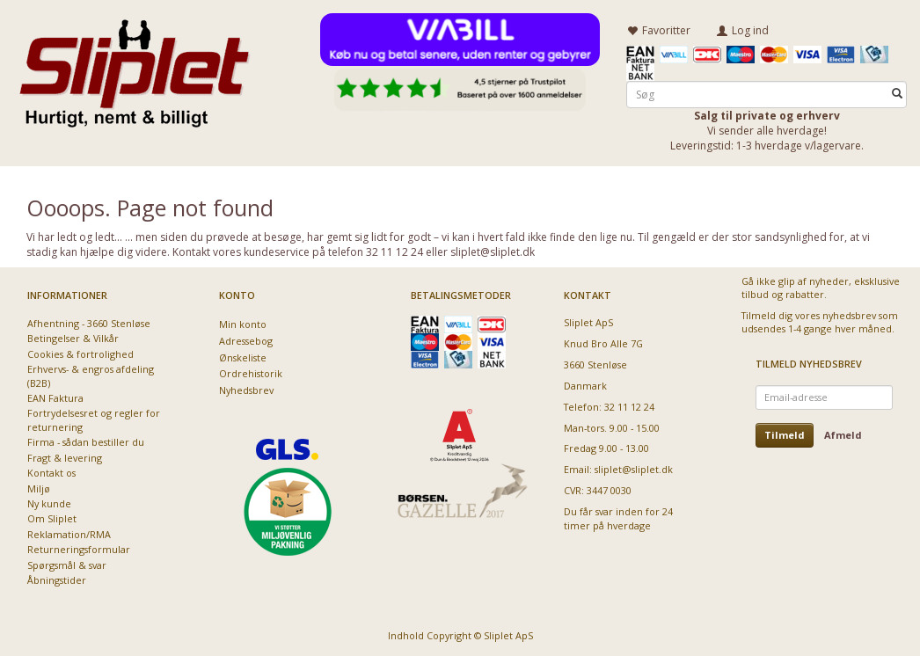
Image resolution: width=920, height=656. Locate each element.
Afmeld (843, 434)
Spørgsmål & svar (66, 564)
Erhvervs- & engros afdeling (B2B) (90, 375)
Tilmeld (784, 434)
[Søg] (897, 93)
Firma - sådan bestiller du (85, 441)
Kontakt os (51, 472)
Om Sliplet (52, 518)
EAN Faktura (55, 398)
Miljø (38, 487)
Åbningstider (56, 580)
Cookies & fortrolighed (80, 353)
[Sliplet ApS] (134, 67)
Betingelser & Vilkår (73, 338)
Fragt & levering (64, 456)
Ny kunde (49, 503)
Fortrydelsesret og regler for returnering (93, 419)
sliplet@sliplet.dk (634, 469)
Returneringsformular (78, 549)
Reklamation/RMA (69, 533)
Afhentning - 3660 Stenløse (88, 322)
